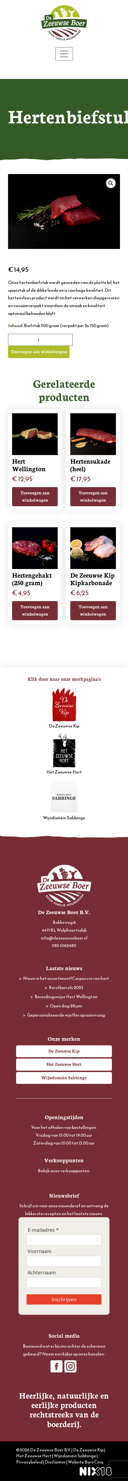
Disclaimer (55, 1462)
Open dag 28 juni (66, 1006)
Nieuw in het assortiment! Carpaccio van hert (66, 978)
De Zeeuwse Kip (64, 708)
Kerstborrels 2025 (66, 987)
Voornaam (40, 1251)
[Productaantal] (40, 340)
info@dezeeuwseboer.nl (64, 938)
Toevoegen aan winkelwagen (39, 351)
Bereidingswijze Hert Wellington (66, 996)
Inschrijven (64, 1299)
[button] (111, 183)
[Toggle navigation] (64, 54)
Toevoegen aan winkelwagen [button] (34, 496)
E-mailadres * (43, 1230)
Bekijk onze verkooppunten (63, 1170)
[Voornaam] (64, 1261)
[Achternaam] (64, 1282)
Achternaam (42, 1273)
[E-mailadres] (64, 1239)
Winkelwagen (64, 70)
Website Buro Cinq (85, 1462)
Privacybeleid (29, 1462)
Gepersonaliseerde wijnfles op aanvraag (66, 1015)
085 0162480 (64, 945)
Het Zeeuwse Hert (64, 754)
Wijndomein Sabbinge (64, 800)
